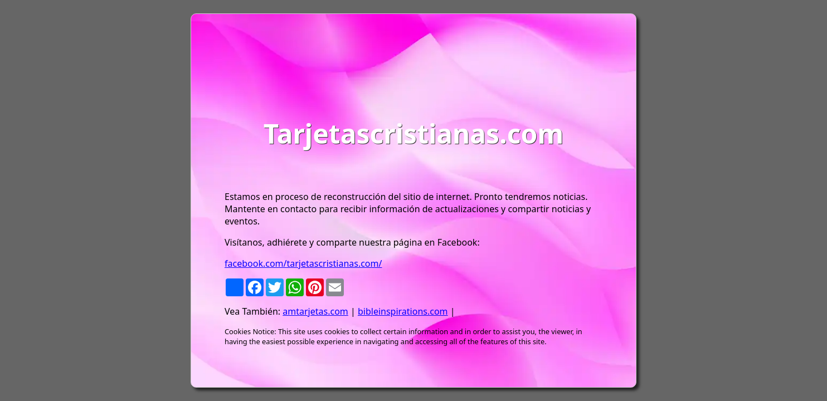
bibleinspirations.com (403, 311)
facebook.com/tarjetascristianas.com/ (303, 263)
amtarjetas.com (315, 311)
